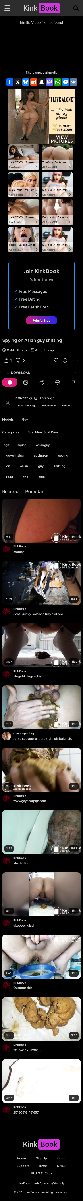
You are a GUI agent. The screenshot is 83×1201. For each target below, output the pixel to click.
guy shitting (15, 455)
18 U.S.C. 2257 (41, 1173)
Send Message (27, 405)
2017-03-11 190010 (27, 1050)
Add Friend (49, 405)
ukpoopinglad (23, 925)
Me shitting (21, 863)
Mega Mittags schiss (28, 676)
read (9, 477)
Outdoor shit (22, 988)
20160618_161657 (26, 1112)
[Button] (9, 382)
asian (24, 466)
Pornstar (34, 491)
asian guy (43, 445)
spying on (41, 455)
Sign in (61, 1158)
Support (23, 1166)
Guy (25, 419)
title (42, 477)
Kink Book (19, 546)
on (8, 466)
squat (21, 445)
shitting (59, 466)
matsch (18, 552)
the (25, 477)
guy (41, 466)
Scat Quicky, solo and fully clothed (38, 614)
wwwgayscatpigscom (29, 801)
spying (63, 455)
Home (21, 1158)
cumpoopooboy (24, 733)
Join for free (41, 320)
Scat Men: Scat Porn (43, 432)
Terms (43, 1166)
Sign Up (41, 1158)
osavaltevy (23, 398)
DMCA (62, 1166)
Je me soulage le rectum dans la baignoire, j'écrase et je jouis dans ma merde (43, 738)
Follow (66, 405)
